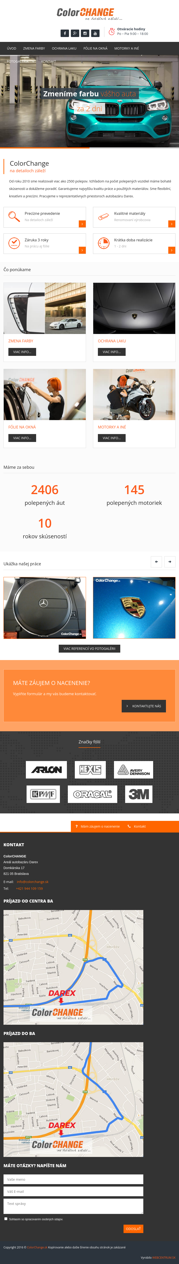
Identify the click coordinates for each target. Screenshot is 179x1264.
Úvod (11, 48)
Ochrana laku (64, 48)
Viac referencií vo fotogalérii (89, 648)
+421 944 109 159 (29, 888)
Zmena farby (34, 48)
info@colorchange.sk (32, 882)
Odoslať (133, 1229)
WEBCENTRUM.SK (164, 1258)
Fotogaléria (17, 61)
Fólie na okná (95, 48)
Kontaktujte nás (144, 706)
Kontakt (48, 61)
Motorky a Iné (126, 48)
